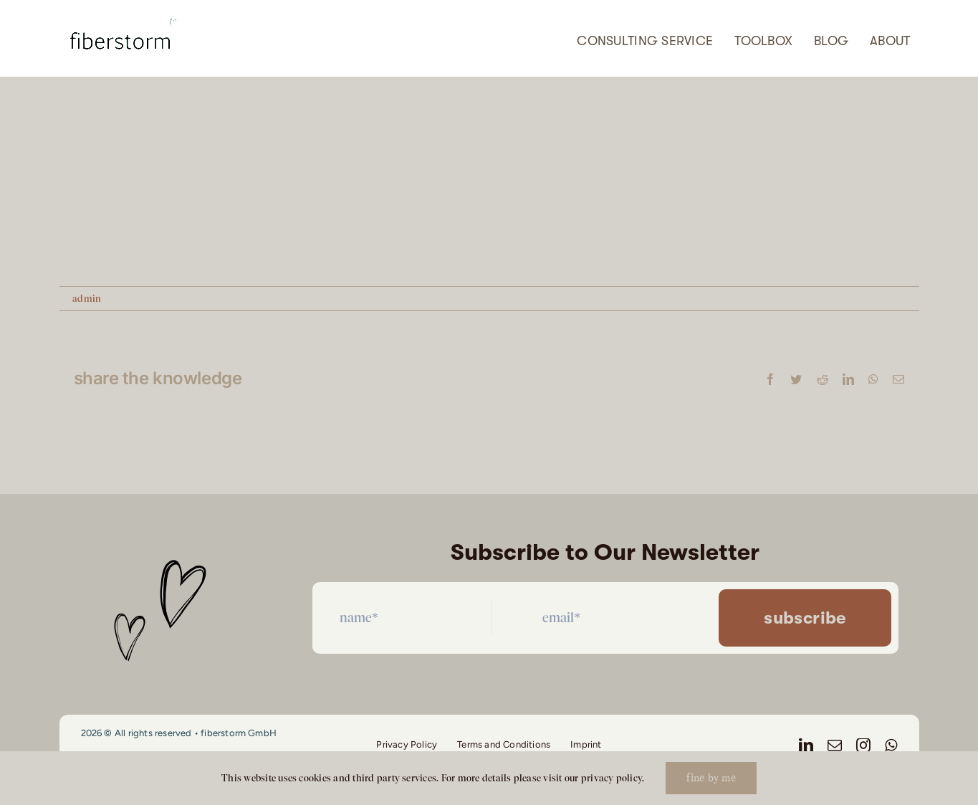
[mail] (835, 745)
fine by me (710, 778)
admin (86, 298)
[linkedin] (806, 745)
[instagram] (863, 745)
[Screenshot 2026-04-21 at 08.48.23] (122, 13)
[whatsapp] (891, 745)
